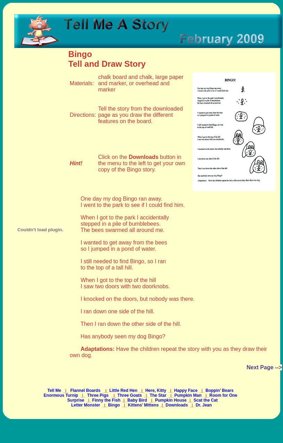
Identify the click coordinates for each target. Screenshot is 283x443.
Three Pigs (98, 395)
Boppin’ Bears (220, 390)
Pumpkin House (171, 400)
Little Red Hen (123, 390)
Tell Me (54, 390)
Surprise (76, 400)
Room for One (223, 395)
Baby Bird (137, 400)
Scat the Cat (206, 400)
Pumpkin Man (188, 395)
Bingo (114, 405)
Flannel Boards (85, 390)
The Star (159, 395)
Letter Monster (86, 405)
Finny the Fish (107, 400)
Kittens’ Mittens (144, 405)
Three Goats (130, 395)
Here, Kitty (156, 390)
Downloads (176, 405)
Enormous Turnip (61, 395)
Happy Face (186, 390)
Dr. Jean (204, 405)
